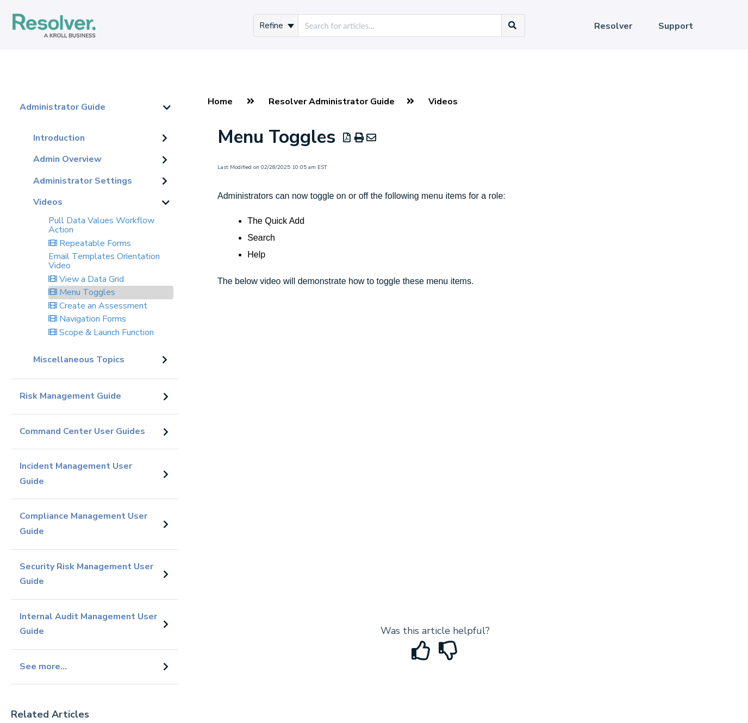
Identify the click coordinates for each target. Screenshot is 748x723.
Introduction (59, 138)
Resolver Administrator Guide (332, 102)
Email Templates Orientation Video (104, 261)
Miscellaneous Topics (78, 360)
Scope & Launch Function (101, 332)
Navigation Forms (87, 319)
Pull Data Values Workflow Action (101, 225)
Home (220, 102)
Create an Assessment (97, 306)
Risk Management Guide (70, 396)
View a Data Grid (86, 279)
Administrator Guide (62, 107)
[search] (400, 25)
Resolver (613, 26)
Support (675, 26)
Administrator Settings (82, 181)
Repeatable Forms (89, 243)
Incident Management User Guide (76, 473)
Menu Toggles (81, 292)
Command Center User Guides (82, 431)
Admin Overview (67, 159)
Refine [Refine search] (276, 25)
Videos (48, 202)
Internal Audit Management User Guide (88, 624)
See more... (43, 666)
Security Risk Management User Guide (86, 574)
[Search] (512, 25)
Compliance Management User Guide (83, 523)
